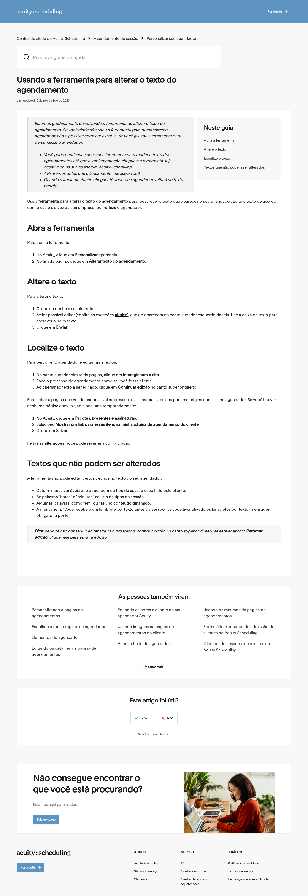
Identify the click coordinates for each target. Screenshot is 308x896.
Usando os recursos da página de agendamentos (234, 612)
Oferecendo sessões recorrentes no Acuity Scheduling (236, 646)
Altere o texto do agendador (144, 643)
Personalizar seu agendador (167, 38)
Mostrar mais (154, 666)
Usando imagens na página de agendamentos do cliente (146, 629)
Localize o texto (217, 158)
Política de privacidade (243, 863)
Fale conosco (46, 819)
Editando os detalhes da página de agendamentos (64, 650)
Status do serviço (146, 871)
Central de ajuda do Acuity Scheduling (50, 38)
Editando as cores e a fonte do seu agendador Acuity (149, 612)
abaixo (121, 314)
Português (277, 11)
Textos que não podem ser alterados (234, 167)
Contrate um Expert (194, 871)
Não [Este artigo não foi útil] (175, 717)
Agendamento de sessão (113, 38)
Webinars (140, 879)
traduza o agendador (121, 207)
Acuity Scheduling (146, 863)
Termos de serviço (241, 871)
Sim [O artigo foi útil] (138, 717)
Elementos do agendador (55, 637)
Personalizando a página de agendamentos (57, 612)
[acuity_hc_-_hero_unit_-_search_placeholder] (119, 57)
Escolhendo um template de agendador (68, 626)
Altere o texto (215, 149)
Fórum (185, 863)
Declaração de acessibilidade (248, 879)
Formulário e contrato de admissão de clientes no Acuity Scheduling (238, 629)
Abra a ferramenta (219, 140)
